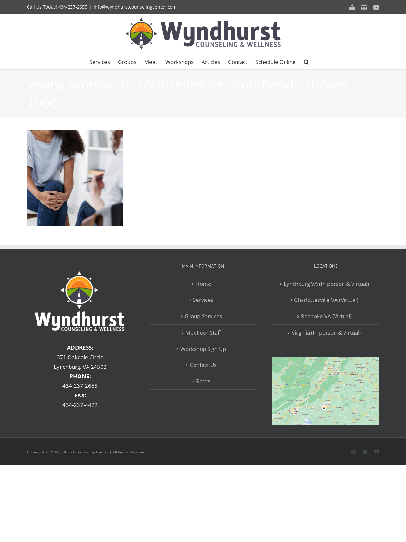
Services (203, 299)
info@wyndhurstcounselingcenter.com (135, 7)
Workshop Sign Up (203, 348)
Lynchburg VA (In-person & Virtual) (326, 283)
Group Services (203, 316)
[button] (306, 61)
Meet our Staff (203, 332)
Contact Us (203, 364)
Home (203, 283)
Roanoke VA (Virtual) (326, 316)
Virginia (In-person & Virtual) (326, 332)
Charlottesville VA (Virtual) (326, 299)
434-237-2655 (72, 7)
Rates (203, 381)
